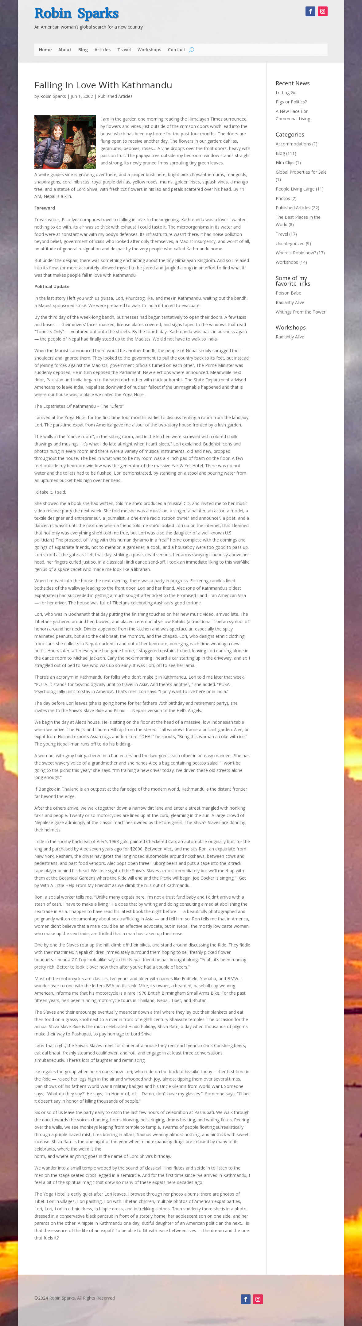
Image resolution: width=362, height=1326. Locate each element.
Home (45, 50)
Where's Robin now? (296, 253)
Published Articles (115, 96)
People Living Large (295, 189)
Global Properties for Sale (301, 172)
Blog (83, 50)
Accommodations (293, 144)
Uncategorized (290, 243)
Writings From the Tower (300, 312)
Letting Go (286, 92)
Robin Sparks (76, 13)
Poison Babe (288, 293)
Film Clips (285, 162)
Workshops (149, 50)
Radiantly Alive (290, 302)
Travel (124, 50)
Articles (103, 50)
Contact (176, 50)
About (65, 50)
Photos (283, 198)
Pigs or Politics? (291, 102)
